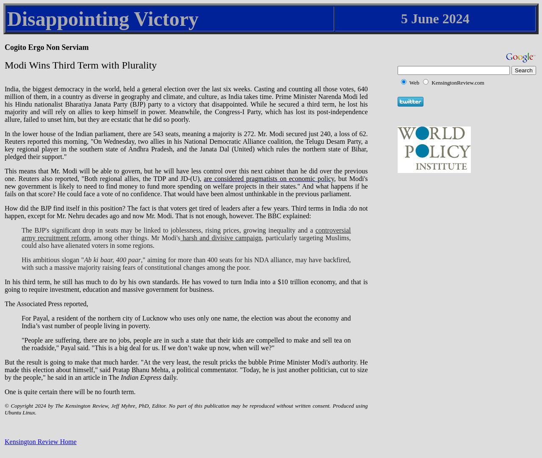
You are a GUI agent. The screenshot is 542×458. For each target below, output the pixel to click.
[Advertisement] (459, 227)
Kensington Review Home (41, 441)
